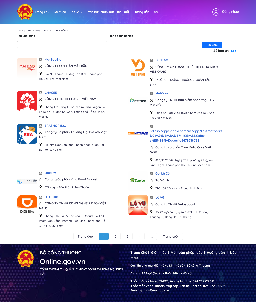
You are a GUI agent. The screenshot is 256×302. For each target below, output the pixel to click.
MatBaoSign (51, 59)
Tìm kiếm (212, 44)
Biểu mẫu (124, 12)
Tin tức (76, 12)
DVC (156, 12)
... (152, 236)
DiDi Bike (48, 197)
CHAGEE (48, 92)
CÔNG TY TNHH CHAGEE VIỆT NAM (67, 99)
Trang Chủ (138, 252)
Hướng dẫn (141, 12)
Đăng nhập (230, 12)
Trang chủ (42, 12)
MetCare (159, 93)
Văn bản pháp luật (101, 12)
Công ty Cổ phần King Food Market (68, 179)
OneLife (48, 173)
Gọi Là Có (160, 173)
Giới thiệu (59, 12)
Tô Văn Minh (162, 180)
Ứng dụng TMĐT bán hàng (51, 30)
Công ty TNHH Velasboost (172, 204)
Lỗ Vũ (157, 197)
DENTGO (159, 60)
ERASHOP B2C (52, 126)
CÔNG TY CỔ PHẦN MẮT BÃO (63, 66)
